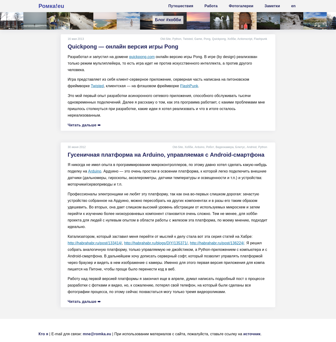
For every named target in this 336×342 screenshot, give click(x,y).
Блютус (240, 147)
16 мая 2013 (76, 39)
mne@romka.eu (97, 334)
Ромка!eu (51, 6)
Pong (207, 39)
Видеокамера (225, 147)
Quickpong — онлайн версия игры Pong (123, 46)
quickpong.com (142, 57)
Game (198, 39)
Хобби (231, 39)
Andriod (251, 147)
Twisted (188, 39)
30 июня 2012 (77, 147)
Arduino (200, 147)
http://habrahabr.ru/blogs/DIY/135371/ (156, 243)
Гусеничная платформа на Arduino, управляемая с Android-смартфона (166, 155)
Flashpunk (260, 39)
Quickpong (219, 39)
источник (252, 334)
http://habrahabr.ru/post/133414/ (95, 243)
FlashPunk (189, 86)
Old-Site (165, 39)
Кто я (43, 334)
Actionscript (244, 39)
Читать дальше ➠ (84, 125)
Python (176, 39)
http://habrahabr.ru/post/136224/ (217, 243)
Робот (210, 147)
